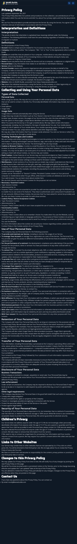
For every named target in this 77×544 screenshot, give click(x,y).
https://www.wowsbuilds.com (47, 82)
